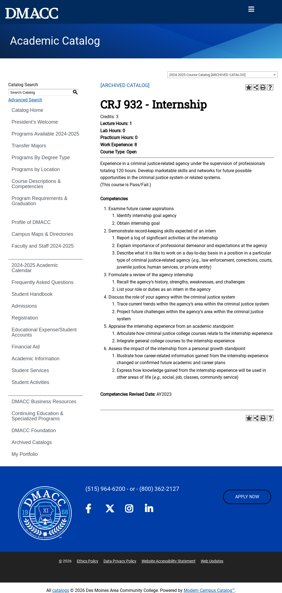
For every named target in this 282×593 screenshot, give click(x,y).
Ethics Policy (87, 561)
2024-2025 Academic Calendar (35, 267)
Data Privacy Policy (120, 561)
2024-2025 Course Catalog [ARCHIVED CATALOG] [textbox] (207, 75)
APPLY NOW (247, 496)
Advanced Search (25, 99)
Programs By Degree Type (41, 157)
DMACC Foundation (34, 430)
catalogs (60, 590)
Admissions (24, 306)
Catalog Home (27, 110)
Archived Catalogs (32, 442)
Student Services (30, 370)
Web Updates (212, 561)
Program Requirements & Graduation (39, 201)
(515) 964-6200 (105, 489)
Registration (25, 318)
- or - (132, 489)
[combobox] (222, 74)
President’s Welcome (35, 122)
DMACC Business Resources (44, 401)
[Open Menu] (251, 9)
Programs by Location (36, 169)
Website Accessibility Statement (169, 561)
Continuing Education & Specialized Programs (37, 416)
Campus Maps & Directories (42, 234)
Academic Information (35, 358)
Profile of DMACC (31, 222)
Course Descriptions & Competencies (36, 183)
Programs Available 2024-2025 (45, 134)
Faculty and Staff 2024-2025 (43, 246)
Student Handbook (32, 294)
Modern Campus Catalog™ (209, 590)
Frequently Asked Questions (43, 282)
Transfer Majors (29, 145)
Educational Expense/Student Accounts (44, 332)
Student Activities (30, 382)
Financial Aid (26, 347)
